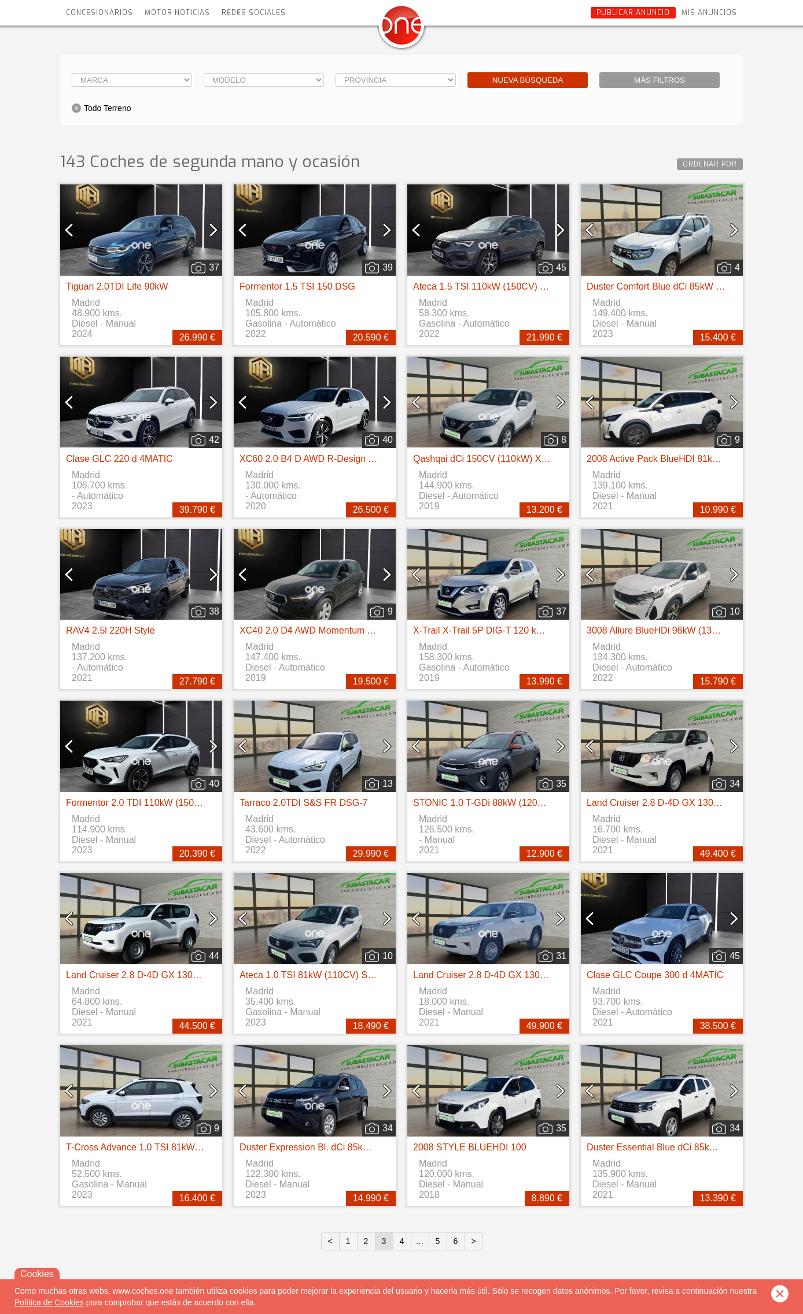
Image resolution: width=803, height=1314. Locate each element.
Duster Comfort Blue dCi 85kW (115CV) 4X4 (678, 286)
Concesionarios (99, 12)
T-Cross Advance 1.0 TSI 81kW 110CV (146, 1147)
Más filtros (659, 80)
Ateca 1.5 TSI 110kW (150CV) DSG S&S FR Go (512, 286)
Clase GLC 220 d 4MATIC (119, 459)
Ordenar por (710, 164)
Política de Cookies (49, 1302)
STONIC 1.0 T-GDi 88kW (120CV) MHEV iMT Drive (518, 803)
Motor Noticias (177, 12)
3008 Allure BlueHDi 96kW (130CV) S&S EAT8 (683, 630)
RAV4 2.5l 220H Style (110, 630)
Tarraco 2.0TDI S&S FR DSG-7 (303, 803)
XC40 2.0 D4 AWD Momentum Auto (313, 630)
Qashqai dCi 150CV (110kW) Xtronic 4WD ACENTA (519, 459)
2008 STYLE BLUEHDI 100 (469, 1147)
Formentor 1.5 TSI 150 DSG (297, 286)
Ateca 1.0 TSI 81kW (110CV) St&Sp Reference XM (345, 975)
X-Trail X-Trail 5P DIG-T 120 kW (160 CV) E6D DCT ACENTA (539, 630)
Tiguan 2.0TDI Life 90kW (117, 286)
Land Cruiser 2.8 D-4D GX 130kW (657, 803)
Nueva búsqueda (527, 80)
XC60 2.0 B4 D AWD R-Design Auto (313, 459)
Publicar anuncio (633, 12)
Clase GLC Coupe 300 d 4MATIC (655, 975)
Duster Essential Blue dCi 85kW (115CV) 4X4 (680, 1147)
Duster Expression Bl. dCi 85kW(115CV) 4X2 (332, 1147)
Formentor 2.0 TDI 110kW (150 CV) (139, 803)
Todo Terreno (107, 108)
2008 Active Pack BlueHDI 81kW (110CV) (672, 459)
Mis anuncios (709, 12)
